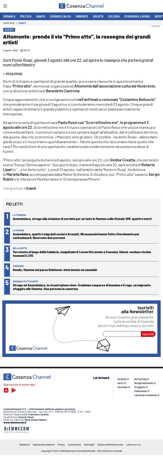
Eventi (22, 23)
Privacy (61, 444)
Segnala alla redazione (44, 444)
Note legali (89, 444)
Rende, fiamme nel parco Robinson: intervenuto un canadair (55, 270)
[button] (155, 30)
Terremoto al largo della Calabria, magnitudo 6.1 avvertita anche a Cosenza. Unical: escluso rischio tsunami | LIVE (82, 253)
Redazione (25, 444)
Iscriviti (148, 334)
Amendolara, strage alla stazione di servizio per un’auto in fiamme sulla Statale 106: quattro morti (82, 219)
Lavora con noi (133, 444)
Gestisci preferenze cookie (110, 444)
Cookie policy (74, 444)
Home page (9, 23)
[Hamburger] (5, 6)
